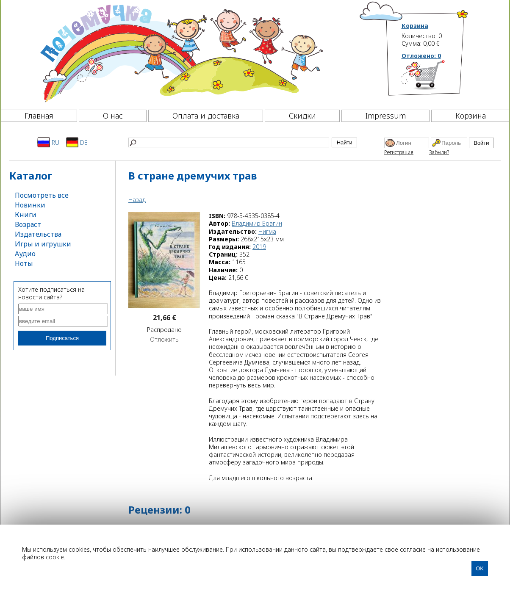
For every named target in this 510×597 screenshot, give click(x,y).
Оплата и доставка (205, 116)
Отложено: (421, 56)
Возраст (28, 224)
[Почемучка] (180, 52)
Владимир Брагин (257, 223)
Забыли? (439, 152)
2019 (259, 247)
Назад (137, 200)
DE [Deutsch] (77, 142)
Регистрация (398, 152)
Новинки (30, 205)
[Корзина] (435, 78)
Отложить (164, 339)
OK (480, 568)
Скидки (302, 116)
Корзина (415, 26)
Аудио (25, 253)
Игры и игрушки (43, 244)
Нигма (267, 231)
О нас (113, 116)
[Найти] (228, 142)
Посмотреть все (42, 195)
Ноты (24, 263)
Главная (39, 116)
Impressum (386, 116)
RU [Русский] (48, 142)
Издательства (38, 234)
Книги (25, 214)
